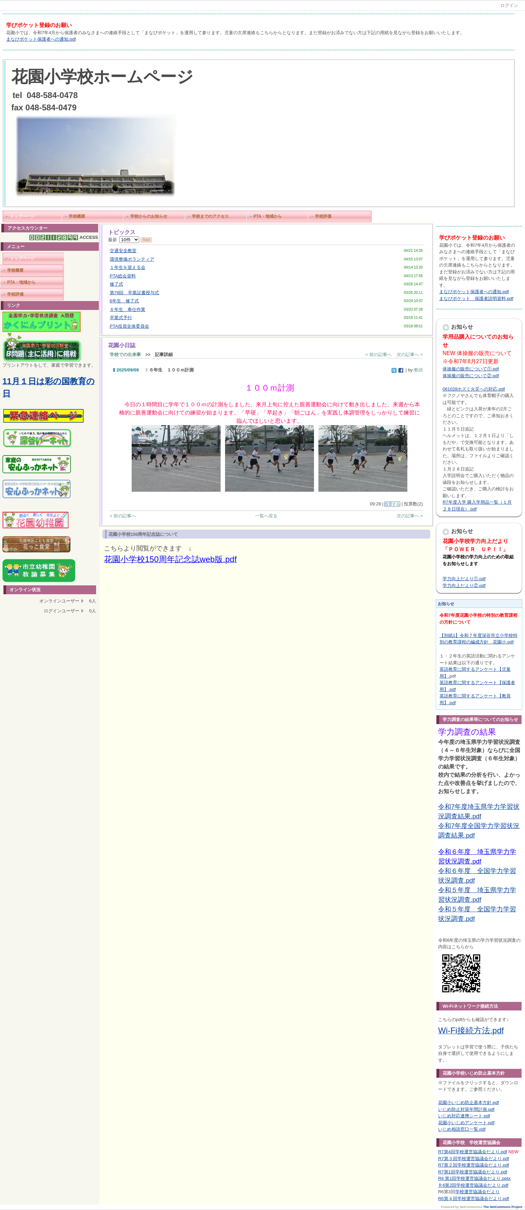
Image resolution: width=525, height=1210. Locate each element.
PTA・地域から (267, 216)
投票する (392, 504)
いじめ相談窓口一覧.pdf (462, 1129)
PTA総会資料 (123, 275)
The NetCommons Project (502, 1207)
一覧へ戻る (266, 515)
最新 (123, 239)
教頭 (418, 369)
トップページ (22, 216)
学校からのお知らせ (148, 216)
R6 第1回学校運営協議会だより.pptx (474, 1178)
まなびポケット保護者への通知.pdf (41, 39)
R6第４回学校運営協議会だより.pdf (473, 1198)
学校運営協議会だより (477, 1191)
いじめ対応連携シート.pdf (464, 1115)
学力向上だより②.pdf (464, 585)
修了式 (116, 284)
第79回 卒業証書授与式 (134, 292)
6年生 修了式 (124, 300)
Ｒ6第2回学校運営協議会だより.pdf (473, 1185)
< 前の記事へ (379, 354)
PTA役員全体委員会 (129, 326)
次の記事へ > (410, 354)
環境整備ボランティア (132, 259)
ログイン (509, 5)
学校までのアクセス (210, 216)
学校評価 (323, 216)
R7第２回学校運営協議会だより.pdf (473, 1165)
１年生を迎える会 (127, 267)
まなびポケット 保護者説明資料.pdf (476, 298)
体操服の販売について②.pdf (471, 375)
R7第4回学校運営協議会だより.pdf (472, 1151)
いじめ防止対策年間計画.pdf (466, 1109)
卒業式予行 (121, 317)
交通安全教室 (123, 250)
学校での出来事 (125, 354)
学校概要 (77, 216)
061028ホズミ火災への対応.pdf (474, 389)
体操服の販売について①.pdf (471, 368)
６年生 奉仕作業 (127, 309)
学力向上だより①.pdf (464, 578)
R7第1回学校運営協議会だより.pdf (472, 1171)
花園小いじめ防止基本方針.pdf (468, 1102)
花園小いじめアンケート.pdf (466, 1122)
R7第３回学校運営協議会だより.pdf (473, 1158)
